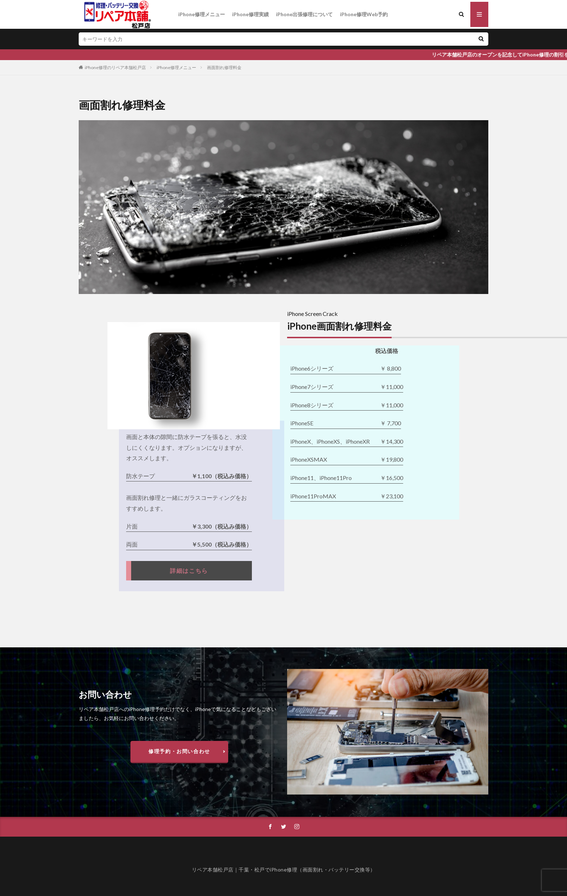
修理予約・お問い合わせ (179, 751)
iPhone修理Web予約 (364, 14)
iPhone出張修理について (304, 14)
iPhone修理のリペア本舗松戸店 (115, 67)
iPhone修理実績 (250, 14)
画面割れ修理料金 (224, 67)
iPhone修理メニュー (201, 14)
